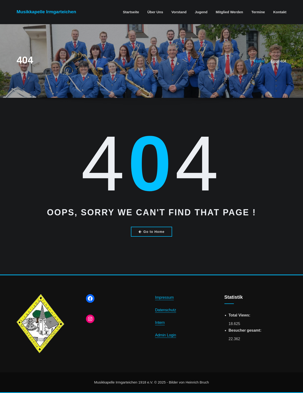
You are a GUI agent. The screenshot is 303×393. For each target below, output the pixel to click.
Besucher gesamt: (246, 330)
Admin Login (165, 335)
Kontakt (279, 12)
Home (259, 61)
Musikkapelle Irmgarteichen (46, 11)
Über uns (155, 12)
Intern (160, 323)
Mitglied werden (229, 12)
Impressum (164, 297)
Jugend (201, 12)
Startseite (131, 12)
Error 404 (278, 61)
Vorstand (179, 12)
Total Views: (240, 315)
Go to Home (151, 232)
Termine (258, 12)
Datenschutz (165, 310)
